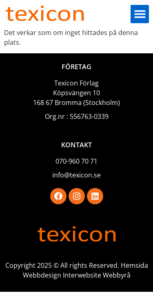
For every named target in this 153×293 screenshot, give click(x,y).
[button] (140, 14)
